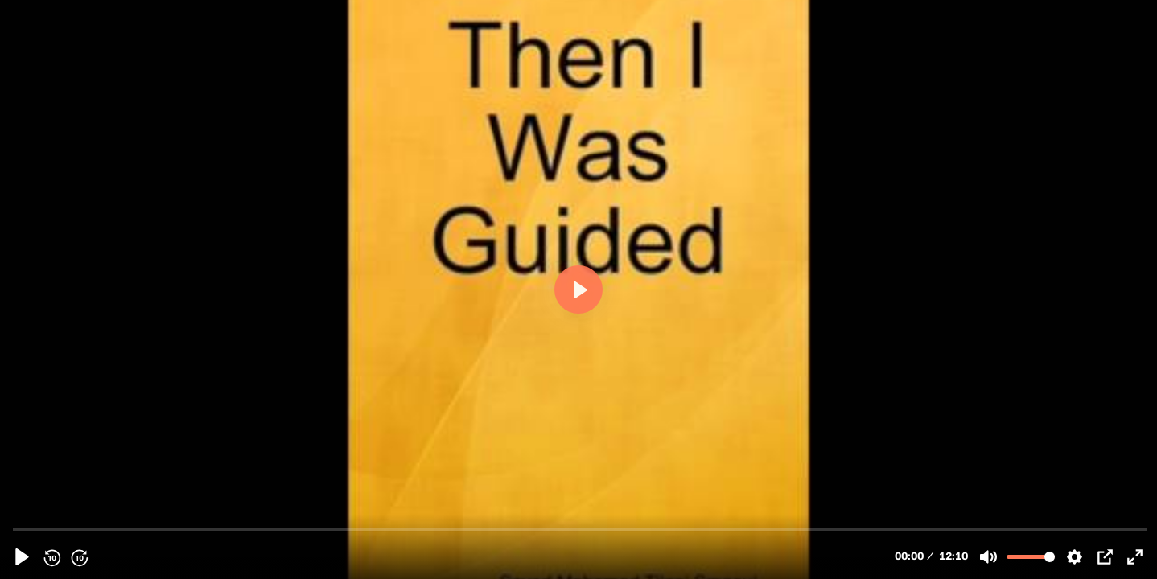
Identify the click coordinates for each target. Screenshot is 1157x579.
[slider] (580, 528)
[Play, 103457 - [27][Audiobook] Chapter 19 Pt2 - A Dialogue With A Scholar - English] (22, 557)
